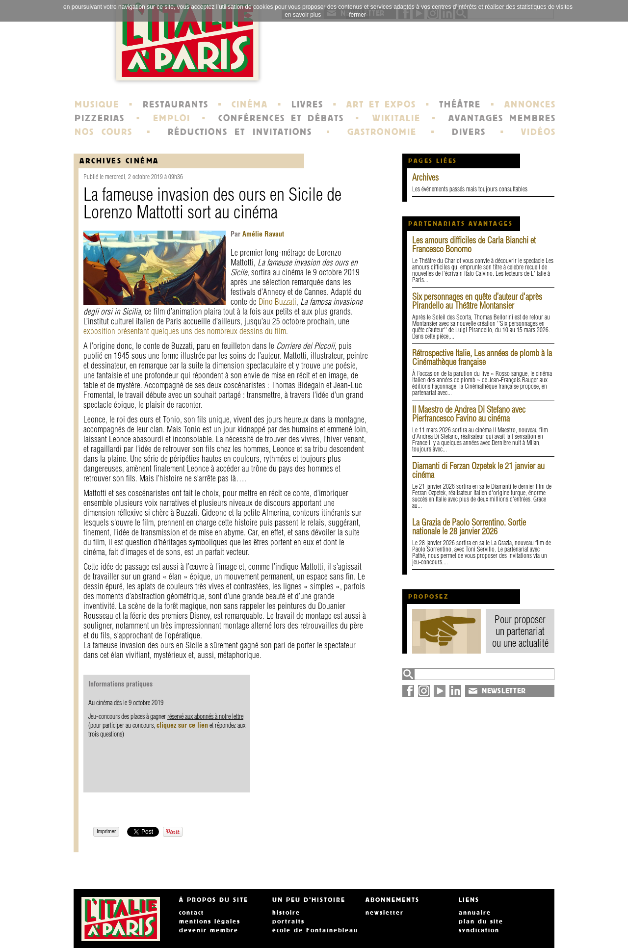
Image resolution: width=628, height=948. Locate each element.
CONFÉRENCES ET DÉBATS (280, 118)
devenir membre (208, 930)
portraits (288, 921)
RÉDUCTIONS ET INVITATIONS (240, 132)
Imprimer (106, 831)
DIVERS (469, 132)
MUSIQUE (97, 104)
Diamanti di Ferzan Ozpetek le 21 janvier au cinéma (478, 470)
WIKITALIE (396, 118)
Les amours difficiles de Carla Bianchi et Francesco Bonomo (474, 245)
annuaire (475, 912)
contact (191, 912)
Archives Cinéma (119, 161)
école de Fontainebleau (315, 930)
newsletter (385, 912)
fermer (357, 14)
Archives (425, 177)
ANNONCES (530, 104)
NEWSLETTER (504, 691)
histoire (286, 912)
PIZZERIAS (100, 118)
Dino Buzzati (277, 301)
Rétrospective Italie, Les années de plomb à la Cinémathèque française (482, 357)
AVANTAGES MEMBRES (502, 118)
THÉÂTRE (460, 104)
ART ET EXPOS (381, 104)
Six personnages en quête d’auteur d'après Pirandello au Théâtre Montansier (477, 301)
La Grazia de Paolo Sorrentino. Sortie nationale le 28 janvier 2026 (469, 527)
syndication (479, 930)
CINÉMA (250, 104)
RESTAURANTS (176, 104)
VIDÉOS (538, 132)
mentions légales (209, 921)
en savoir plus (303, 14)
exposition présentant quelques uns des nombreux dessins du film (184, 331)
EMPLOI (171, 118)
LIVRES (307, 104)
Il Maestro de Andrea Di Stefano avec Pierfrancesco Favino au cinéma (468, 414)
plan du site (481, 921)
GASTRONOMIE (382, 132)
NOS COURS (103, 132)
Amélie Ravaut (262, 234)
